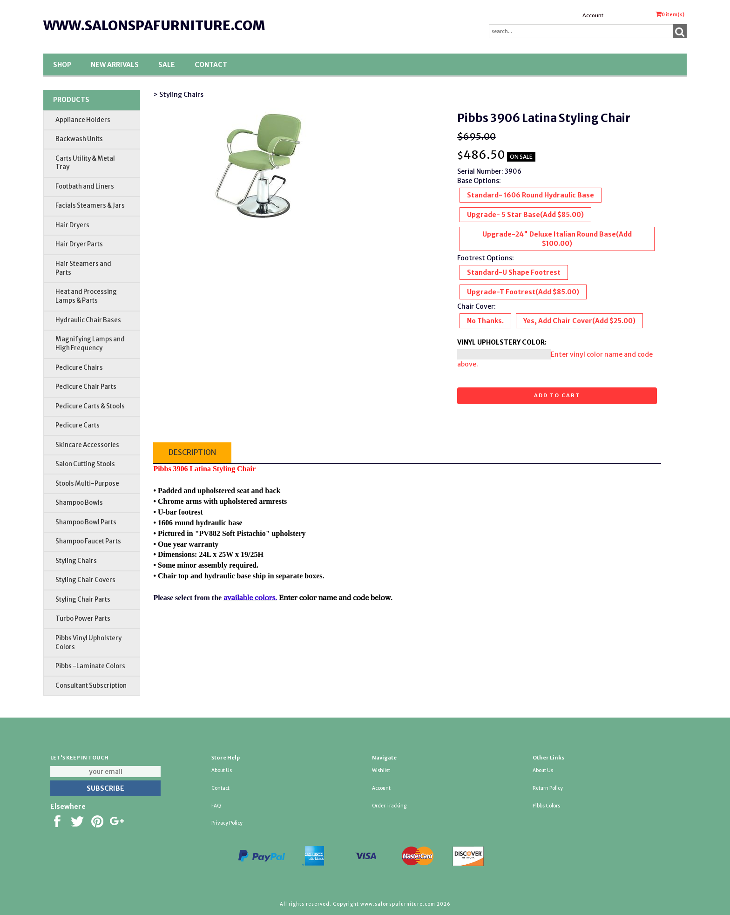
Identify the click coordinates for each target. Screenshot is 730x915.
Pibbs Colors (546, 806)
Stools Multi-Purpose (87, 484)
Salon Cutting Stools (85, 464)
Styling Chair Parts (82, 599)
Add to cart (557, 395)
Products (71, 99)
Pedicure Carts (77, 425)
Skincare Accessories (87, 445)
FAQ (216, 806)
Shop (62, 65)
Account (592, 15)
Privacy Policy (227, 823)
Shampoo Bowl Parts (85, 522)
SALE (166, 65)
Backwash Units (79, 139)
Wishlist (381, 770)
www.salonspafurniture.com (154, 25)
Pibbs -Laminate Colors (90, 666)
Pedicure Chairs (79, 368)
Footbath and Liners (84, 186)
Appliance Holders (82, 120)
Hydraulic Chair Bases (88, 320)
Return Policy (548, 788)
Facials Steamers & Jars (90, 206)
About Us (221, 770)
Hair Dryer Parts (79, 244)
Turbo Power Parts (82, 619)
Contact (211, 65)
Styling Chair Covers (85, 580)
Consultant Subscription (91, 686)
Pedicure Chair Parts (85, 387)
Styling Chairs (76, 561)
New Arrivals (115, 65)
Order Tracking (389, 806)
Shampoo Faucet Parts (88, 541)
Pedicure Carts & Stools (90, 406)
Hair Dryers (72, 225)
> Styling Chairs (178, 94)
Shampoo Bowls (79, 503)
